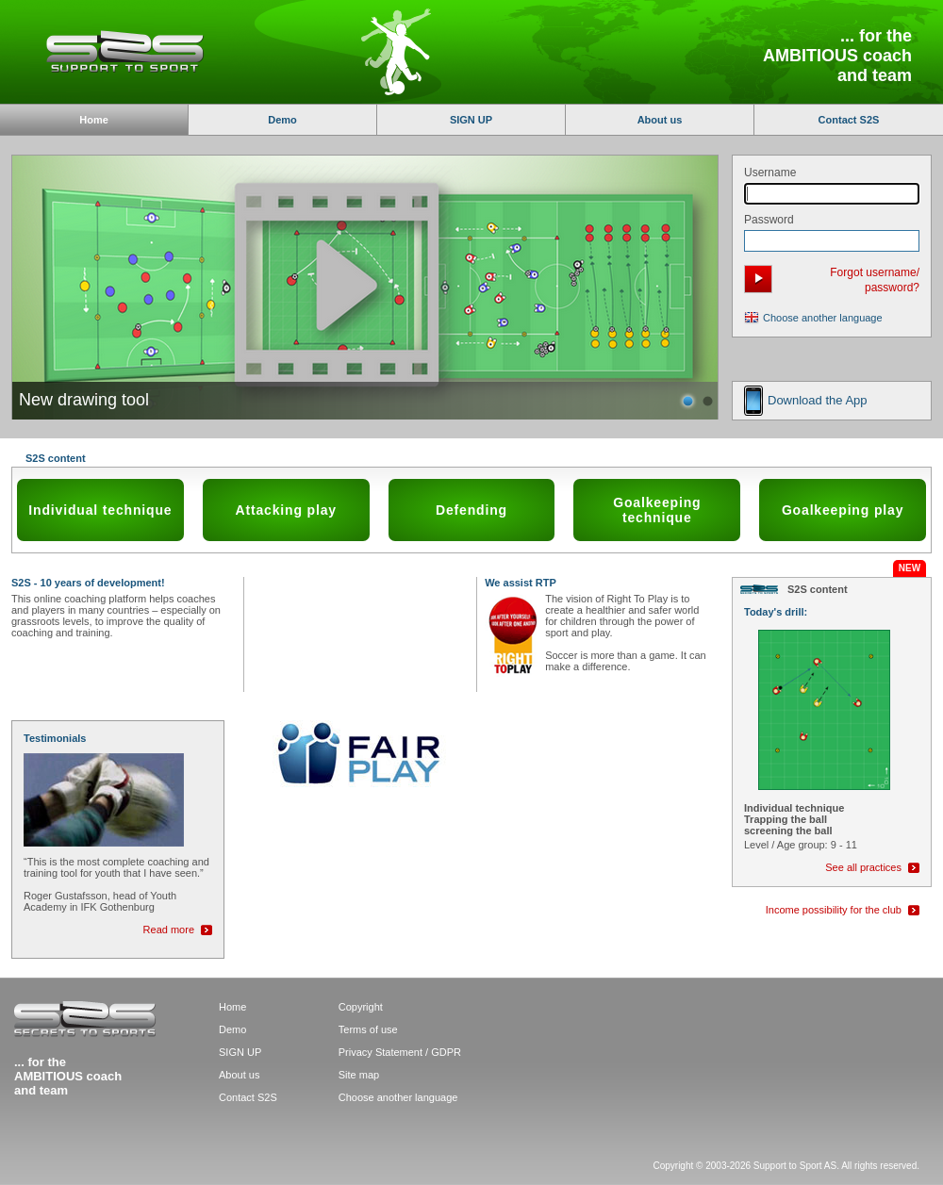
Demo (282, 119)
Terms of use (368, 1029)
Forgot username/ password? (874, 280)
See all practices (863, 867)
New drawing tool (84, 399)
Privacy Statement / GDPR (400, 1052)
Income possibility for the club (834, 909)
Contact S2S (849, 119)
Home (232, 1006)
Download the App (818, 400)
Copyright (361, 1006)
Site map (359, 1074)
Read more (168, 929)
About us (660, 119)
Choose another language (823, 317)
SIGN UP (471, 119)
